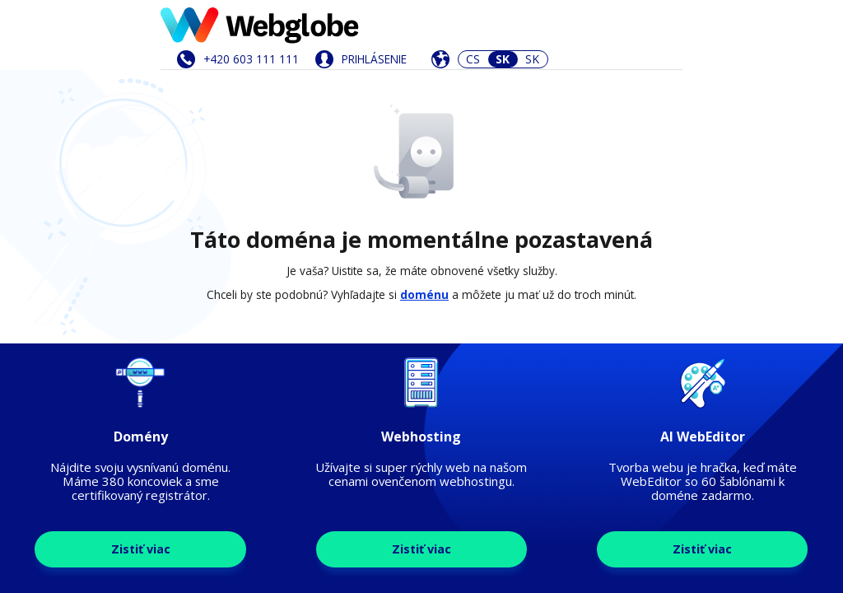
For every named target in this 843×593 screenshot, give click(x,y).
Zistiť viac (140, 549)
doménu (424, 294)
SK (532, 59)
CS (473, 59)
